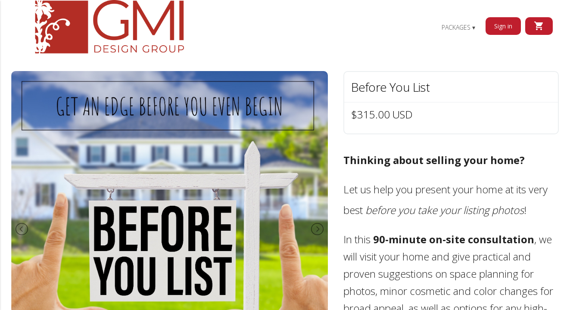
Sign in (503, 26)
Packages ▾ (458, 27)
